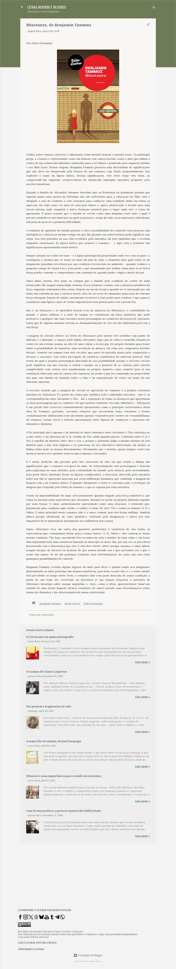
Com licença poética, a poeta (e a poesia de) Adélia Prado (63, 810)
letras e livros (72, 603)
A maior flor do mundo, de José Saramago (53, 741)
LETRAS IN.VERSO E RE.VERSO (46, 7)
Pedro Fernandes (93, 603)
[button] (148, 25)
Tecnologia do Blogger (88, 955)
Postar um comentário (41, 614)
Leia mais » (142, 662)
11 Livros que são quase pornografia (49, 637)
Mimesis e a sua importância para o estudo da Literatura (63, 776)
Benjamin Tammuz (50, 603)
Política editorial (39, 937)
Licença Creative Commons (67, 931)
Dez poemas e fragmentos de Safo (48, 706)
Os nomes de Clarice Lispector (46, 671)
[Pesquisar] (154, 8)
